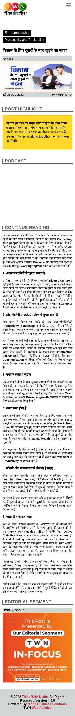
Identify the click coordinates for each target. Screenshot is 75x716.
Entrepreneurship (17, 32)
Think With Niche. (35, 697)
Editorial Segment (28, 601)
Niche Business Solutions (47, 704)
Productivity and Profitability (24, 39)
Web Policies (41, 707)
